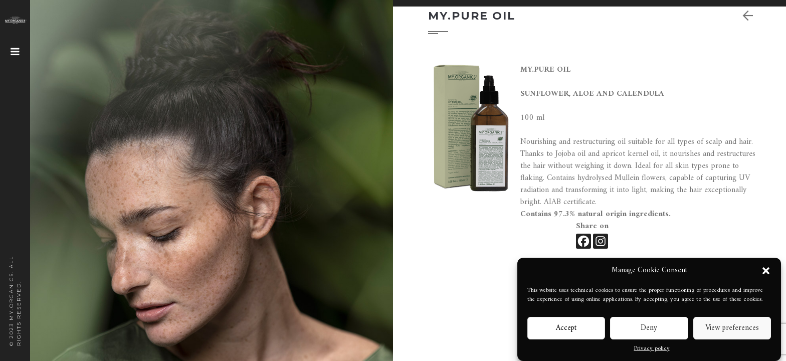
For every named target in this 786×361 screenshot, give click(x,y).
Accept (566, 328)
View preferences (732, 328)
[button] (766, 271)
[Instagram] (600, 241)
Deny (649, 328)
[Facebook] (583, 241)
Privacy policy (652, 348)
